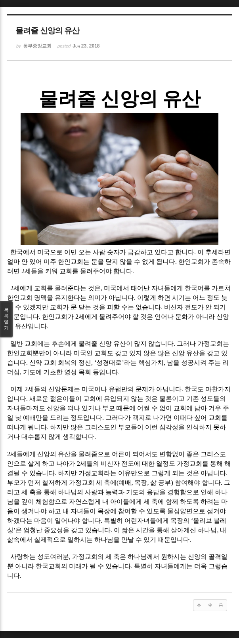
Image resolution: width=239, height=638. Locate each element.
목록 (6, 319)
